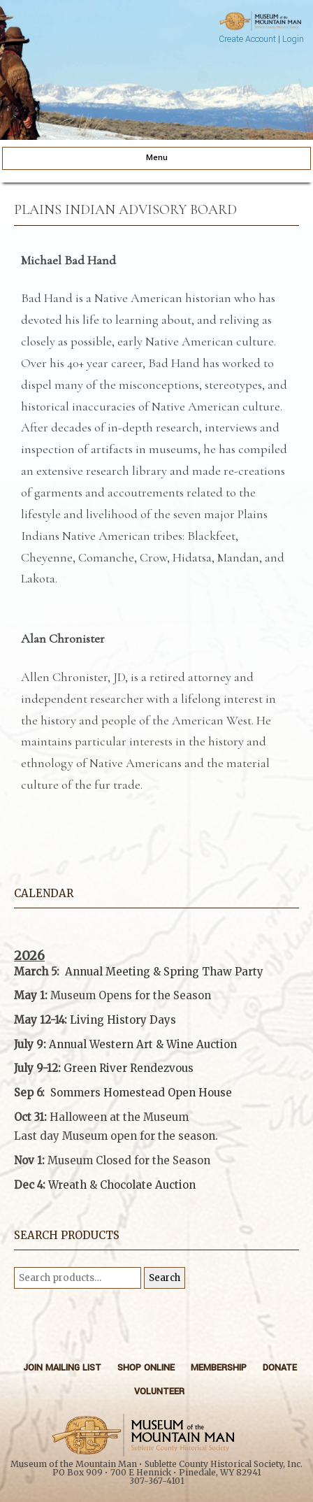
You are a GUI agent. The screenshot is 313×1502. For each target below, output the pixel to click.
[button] (156, 1151)
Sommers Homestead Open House (141, 1092)
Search (164, 1278)
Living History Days (123, 1020)
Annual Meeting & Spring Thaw (148, 971)
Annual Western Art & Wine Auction (143, 1044)
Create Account (247, 39)
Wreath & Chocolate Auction (122, 1185)
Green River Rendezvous (129, 1068)
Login (293, 39)
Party (247, 971)
